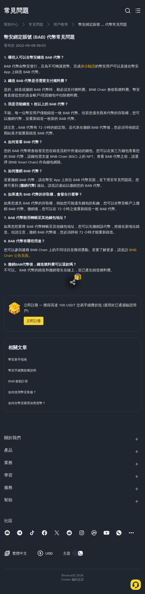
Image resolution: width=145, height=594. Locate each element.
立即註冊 (33, 321)
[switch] (77, 553)
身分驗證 (88, 66)
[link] (11, 24)
